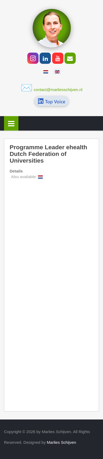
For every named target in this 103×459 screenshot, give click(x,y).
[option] (45, 71)
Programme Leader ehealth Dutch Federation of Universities (48, 154)
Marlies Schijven (61, 442)
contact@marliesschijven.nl (58, 89)
